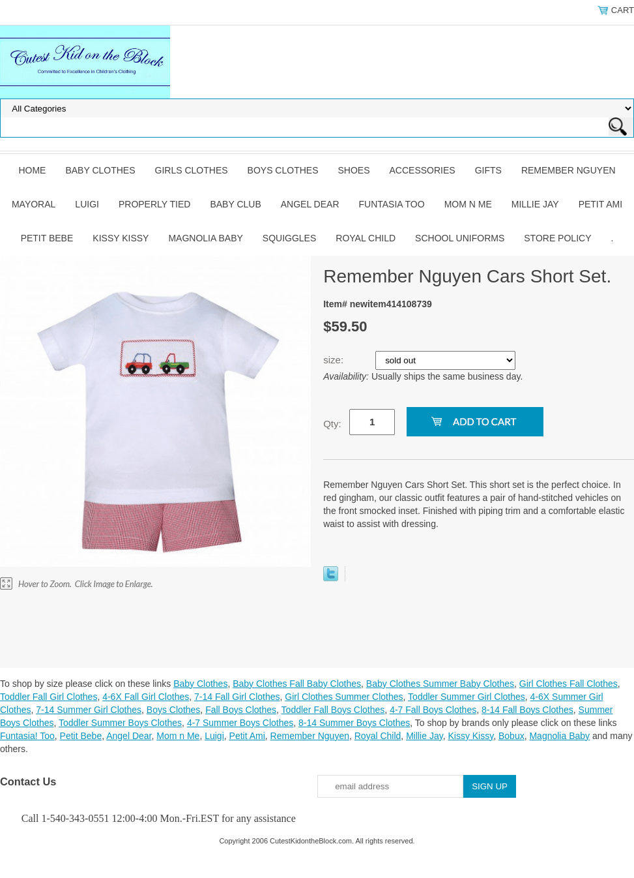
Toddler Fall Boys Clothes (333, 709)
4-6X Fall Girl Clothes (145, 696)
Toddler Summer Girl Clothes (466, 696)
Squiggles (289, 238)
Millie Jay (535, 204)
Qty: (332, 423)
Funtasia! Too (27, 736)
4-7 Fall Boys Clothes (433, 709)
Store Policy (557, 238)
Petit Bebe (47, 238)
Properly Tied (154, 204)
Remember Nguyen (568, 170)
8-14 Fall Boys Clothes (527, 709)
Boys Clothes (283, 170)
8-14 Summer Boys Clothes (354, 723)
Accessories (422, 170)
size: (334, 359)
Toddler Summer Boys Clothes (120, 723)
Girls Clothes (191, 170)
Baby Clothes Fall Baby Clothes (297, 683)
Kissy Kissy (121, 238)
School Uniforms (459, 238)
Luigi (87, 204)
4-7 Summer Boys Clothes (240, 723)
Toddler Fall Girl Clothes (48, 696)
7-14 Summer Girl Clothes (88, 709)
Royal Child (366, 238)
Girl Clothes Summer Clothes (344, 696)
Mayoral (33, 204)
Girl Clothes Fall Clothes (568, 683)
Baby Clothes (100, 170)
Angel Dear (310, 204)
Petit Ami (600, 204)
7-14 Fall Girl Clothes (237, 696)
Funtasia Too (392, 204)
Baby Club (235, 204)
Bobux (511, 736)
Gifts (488, 170)
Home (32, 170)
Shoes (354, 170)
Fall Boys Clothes (240, 709)
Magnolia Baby (205, 238)
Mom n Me (468, 204)
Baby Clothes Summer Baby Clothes (440, 683)
